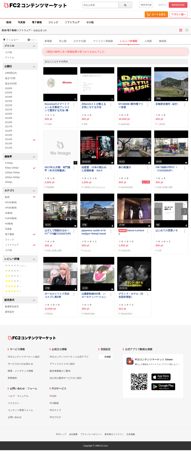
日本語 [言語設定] (107, 357)
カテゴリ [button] (19, 190)
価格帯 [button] (19, 156)
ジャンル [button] (19, 46)
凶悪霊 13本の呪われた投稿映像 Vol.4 (94, 169)
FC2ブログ (55, 417)
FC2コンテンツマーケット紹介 (24, 356)
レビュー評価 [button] (19, 259)
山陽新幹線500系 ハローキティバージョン (94, 295)
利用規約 (12, 378)
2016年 (8, 130)
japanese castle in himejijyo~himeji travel (94, 232)
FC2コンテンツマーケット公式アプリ (69, 356)
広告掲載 (130, 434)
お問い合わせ (15, 417)
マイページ (146, 5)
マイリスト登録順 (103, 41)
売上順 (62, 41)
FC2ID (53, 396)
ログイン (162, 5)
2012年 (8, 147)
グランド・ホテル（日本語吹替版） (130, 295)
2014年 (20, 139)
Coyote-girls (125, 250)
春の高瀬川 (124, 167)
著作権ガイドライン (114, 434)
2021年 (8, 109)
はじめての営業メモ (166, 230)
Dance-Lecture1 (131, 232)
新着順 (48, 41)
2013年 (8, 143)
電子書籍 (37, 22)
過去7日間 (10, 78)
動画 (8, 22)
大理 (159, 250)
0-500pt (9, 163)
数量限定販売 (12, 306)
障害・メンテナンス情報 (20, 371)
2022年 (8, 105)
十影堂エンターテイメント (94, 187)
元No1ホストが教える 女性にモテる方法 (95, 106)
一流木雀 (161, 124)
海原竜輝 (50, 187)
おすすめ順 (80, 41)
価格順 (162, 41)
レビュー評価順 (128, 41)
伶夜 (85, 124)
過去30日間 (11, 83)
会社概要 (73, 434)
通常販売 (9, 312)
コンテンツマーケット (44, 5)
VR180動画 (11, 202)
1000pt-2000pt (12, 172)
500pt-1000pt (20, 168)
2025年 (8, 92)
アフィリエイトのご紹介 (62, 363)
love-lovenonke (127, 187)
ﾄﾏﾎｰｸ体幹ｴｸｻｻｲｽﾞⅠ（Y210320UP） (166, 169)
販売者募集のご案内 (60, 371)
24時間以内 (11, 73)
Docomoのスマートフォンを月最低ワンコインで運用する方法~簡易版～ (57, 107)
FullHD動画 (11, 218)
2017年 (8, 126)
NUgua (49, 313)
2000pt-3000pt (12, 177)
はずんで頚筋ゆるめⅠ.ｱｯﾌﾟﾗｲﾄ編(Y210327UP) (58, 232)
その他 (90, 22)
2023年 (8, 101)
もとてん (87, 250)
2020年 (8, 113)
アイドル (9, 57)
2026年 (8, 88)
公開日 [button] (19, 66)
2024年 (8, 96)
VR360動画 (11, 207)
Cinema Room (126, 313)
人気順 (148, 41)
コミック (53, 22)
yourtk (49, 124)
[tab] (117, 41)
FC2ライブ (55, 410)
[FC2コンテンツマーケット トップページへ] (32, 337)
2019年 (8, 118)
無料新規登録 (178, 5)
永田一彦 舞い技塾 (165, 187)
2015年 (8, 135)
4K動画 (8, 213)
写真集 (21, 22)
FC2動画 (54, 403)
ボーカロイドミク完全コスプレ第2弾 (57, 295)
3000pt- (9, 182)
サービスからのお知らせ (20, 363)
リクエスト (13, 403)
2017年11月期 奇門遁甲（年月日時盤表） (57, 169)
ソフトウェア (72, 22)
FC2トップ (61, 434)
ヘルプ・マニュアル (18, 396)
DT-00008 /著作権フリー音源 (130, 106)
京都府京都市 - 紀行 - (167, 104)
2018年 (8, 122)
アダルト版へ (178, 14)
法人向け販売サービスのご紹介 (66, 378)
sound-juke (125, 124)
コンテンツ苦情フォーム (20, 410)
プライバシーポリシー (91, 434)
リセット (32, 40)
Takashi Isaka (89, 313)
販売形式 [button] (19, 300)
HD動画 (9, 223)
